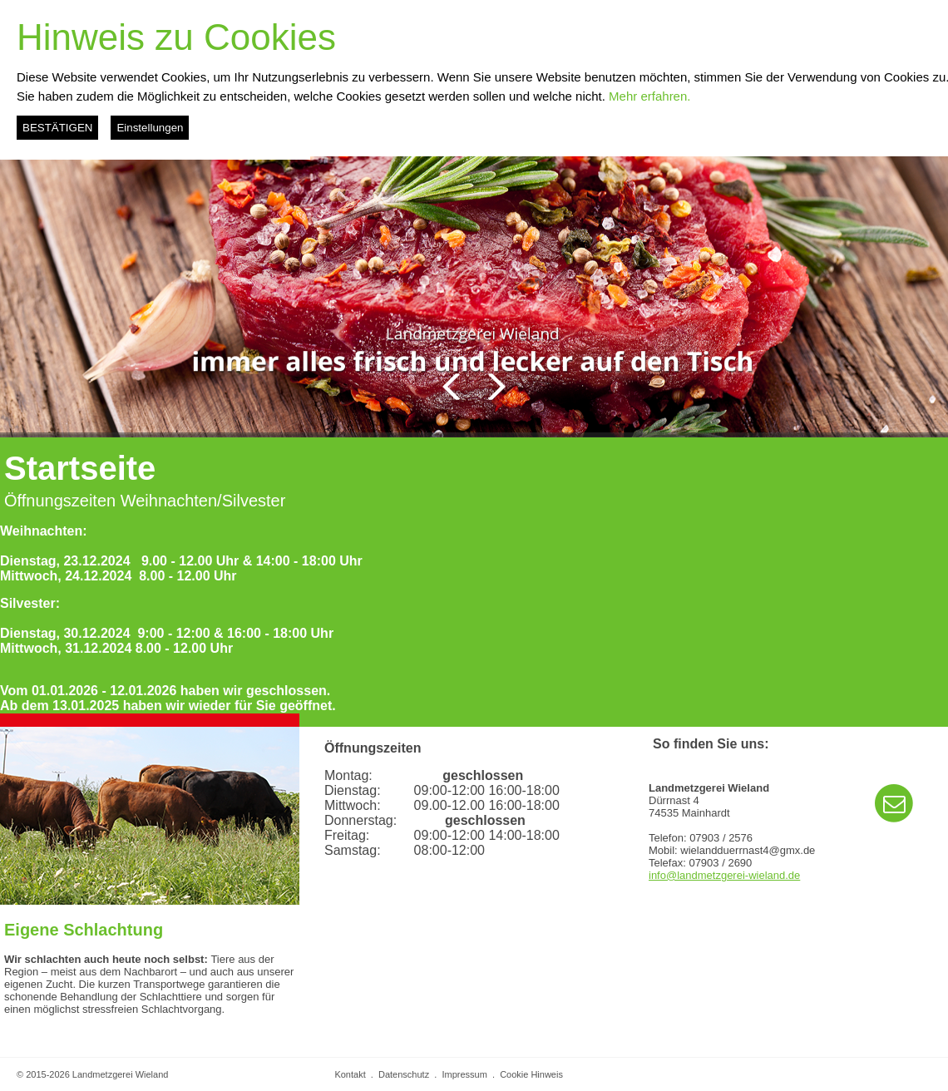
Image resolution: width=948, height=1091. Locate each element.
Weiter (497, 386)
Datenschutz (403, 1074)
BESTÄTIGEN (57, 127)
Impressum (464, 1074)
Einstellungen (149, 127)
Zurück (451, 386)
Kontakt (349, 1074)
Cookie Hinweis (531, 1074)
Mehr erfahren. (649, 96)
